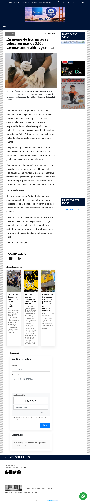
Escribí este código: (19, 395)
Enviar (45, 425)
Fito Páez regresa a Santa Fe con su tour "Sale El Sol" (30, 299)
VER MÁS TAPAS (73, 210)
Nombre (14, 365)
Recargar (44, 412)
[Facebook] (73, 2)
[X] (68, 2)
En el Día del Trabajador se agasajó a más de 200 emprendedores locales (14, 300)
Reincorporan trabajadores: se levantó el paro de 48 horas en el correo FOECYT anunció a (47, 303)
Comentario (15, 375)
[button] (58, 2)
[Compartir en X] (15, 258)
